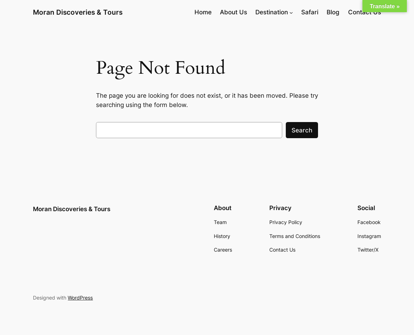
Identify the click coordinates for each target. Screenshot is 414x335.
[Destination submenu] (291, 12)
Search (302, 130)
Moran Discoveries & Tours (77, 12)
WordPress (80, 298)
